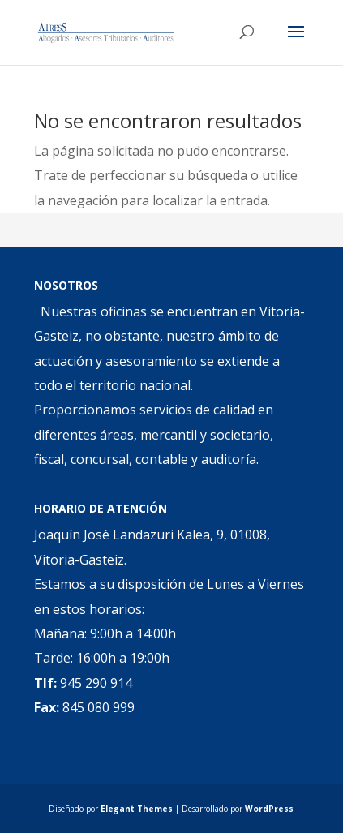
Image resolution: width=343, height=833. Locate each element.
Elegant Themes (137, 808)
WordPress (269, 808)
